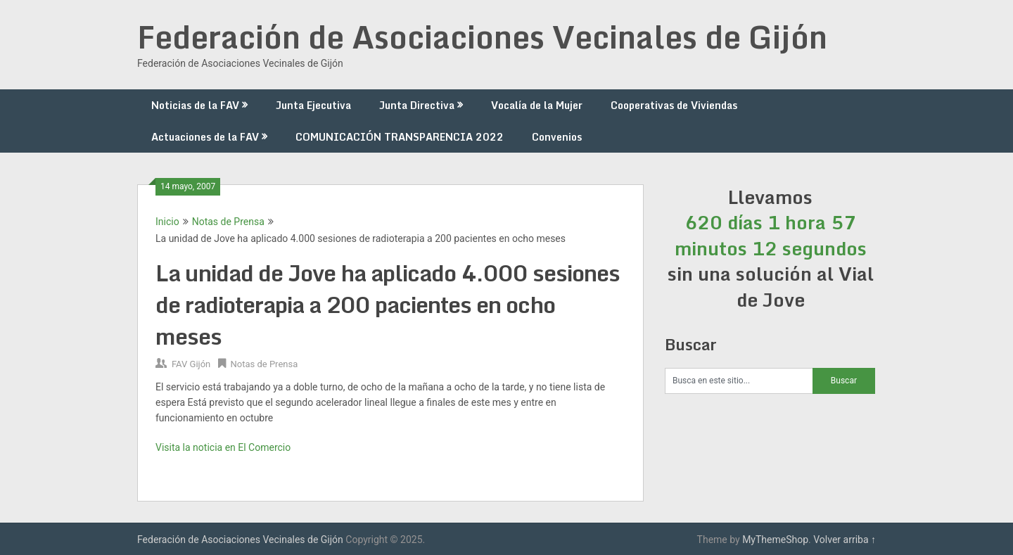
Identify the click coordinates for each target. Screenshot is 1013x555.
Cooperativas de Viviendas (674, 105)
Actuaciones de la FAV (205, 137)
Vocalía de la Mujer (536, 105)
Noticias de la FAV (195, 105)
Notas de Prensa (228, 221)
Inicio (167, 221)
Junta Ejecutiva (313, 105)
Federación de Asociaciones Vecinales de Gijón (482, 36)
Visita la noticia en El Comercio (223, 447)
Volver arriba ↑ (844, 539)
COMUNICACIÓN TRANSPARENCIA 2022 (399, 137)
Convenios (557, 137)
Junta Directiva (416, 105)
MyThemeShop (775, 539)
